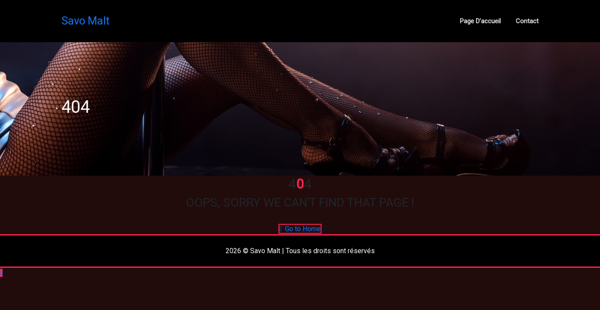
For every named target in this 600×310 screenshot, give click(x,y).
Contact (527, 21)
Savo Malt (85, 20)
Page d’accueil (480, 21)
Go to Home (300, 229)
